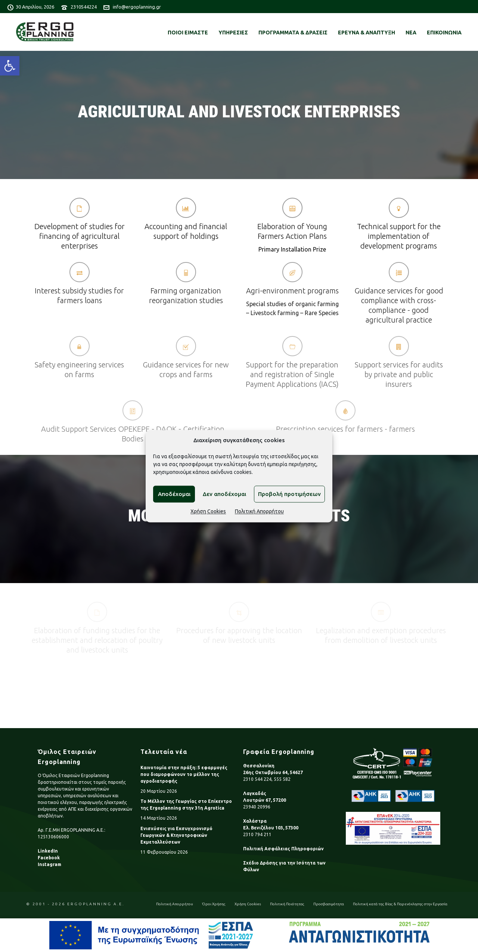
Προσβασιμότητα (328, 904)
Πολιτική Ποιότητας (287, 904)
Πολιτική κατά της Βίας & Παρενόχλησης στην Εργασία (400, 904)
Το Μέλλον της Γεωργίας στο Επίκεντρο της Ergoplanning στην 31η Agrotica (186, 804)
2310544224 (84, 6)
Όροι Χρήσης (214, 904)
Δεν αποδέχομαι (224, 494)
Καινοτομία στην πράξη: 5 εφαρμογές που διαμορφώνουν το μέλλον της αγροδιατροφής (183, 774)
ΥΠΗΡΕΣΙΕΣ (233, 33)
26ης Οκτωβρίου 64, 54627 (273, 772)
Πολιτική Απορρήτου (259, 512)
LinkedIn (48, 850)
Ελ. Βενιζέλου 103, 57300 (270, 827)
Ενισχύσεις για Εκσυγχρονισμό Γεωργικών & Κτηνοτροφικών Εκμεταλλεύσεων (176, 835)
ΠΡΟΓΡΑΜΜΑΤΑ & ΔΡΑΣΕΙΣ (293, 33)
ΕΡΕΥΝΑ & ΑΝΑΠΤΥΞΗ (366, 33)
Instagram (49, 864)
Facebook (49, 857)
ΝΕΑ (411, 33)
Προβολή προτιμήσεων (289, 494)
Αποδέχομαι (174, 494)
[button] (9, 66)
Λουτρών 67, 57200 (264, 800)
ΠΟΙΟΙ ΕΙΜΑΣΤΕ (188, 33)
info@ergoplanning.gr (137, 6)
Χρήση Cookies (208, 512)
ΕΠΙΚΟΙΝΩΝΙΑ (444, 33)
